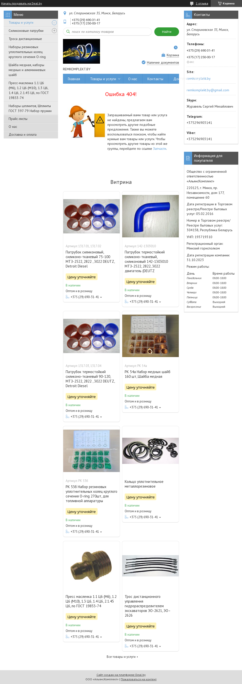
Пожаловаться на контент (139, 679)
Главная (74, 79)
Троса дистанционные (25, 39)
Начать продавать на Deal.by (21, 3)
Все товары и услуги (121, 656)
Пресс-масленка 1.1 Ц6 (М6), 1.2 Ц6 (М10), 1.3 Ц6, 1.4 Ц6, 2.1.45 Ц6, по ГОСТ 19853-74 (29, 90)
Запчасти (159, 148)
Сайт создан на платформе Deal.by (121, 675)
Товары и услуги (21, 22)
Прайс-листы (18, 118)
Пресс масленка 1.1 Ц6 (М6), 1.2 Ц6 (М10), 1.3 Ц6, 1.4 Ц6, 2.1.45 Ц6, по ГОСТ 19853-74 (91, 601)
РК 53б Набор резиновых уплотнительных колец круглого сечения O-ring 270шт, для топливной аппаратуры (91, 493)
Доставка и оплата (23, 134)
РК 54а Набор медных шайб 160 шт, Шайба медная (147, 374)
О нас (13, 126)
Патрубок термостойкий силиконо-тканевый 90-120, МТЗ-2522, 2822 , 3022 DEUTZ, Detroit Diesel (90, 378)
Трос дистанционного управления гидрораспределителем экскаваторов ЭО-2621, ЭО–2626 (148, 606)
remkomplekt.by (199, 78)
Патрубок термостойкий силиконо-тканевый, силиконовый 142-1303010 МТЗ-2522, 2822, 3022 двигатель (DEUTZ (146, 261)
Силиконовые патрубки (26, 30)
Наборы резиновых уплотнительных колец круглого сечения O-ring (27, 52)
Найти (166, 32)
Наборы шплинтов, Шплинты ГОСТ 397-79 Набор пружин (30, 108)
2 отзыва (202, 3)
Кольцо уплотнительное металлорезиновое (144, 484)
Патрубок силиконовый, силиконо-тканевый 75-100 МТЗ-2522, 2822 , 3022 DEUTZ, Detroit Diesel (90, 259)
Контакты (155, 79)
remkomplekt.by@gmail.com (208, 90)
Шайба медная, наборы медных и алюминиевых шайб (27, 70)
